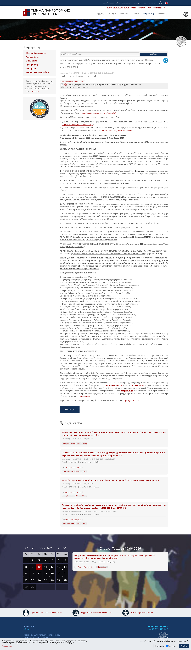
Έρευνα (135, 13)
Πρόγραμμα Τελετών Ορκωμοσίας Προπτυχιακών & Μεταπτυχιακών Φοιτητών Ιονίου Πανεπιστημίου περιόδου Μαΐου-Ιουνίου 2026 (115, 556)
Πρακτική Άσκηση (149, 3)
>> (65, 548)
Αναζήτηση (31, 68)
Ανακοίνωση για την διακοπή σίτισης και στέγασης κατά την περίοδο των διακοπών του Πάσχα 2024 (110, 480)
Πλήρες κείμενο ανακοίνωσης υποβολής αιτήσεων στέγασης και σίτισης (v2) (101, 84)
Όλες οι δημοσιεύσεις (36, 53)
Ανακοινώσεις (32, 57)
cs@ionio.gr (34, 91)
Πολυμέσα (101, 567)
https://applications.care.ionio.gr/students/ (98, 113)
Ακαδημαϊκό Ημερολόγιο (37, 72)
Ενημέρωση (148, 13)
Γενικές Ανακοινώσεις (67, 81)
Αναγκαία (160, 646)
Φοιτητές (162, 13)
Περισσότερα (7, 646)
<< (26, 548)
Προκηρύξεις (32, 64)
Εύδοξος (137, 3)
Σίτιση (76, 81)
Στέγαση (82, 81)
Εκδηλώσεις (31, 61)
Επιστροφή (69, 409)
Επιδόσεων (172, 646)
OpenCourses (108, 3)
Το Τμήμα (111, 13)
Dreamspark (126, 3)
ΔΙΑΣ (118, 3)
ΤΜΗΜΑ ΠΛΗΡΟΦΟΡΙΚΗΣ (157, 626)
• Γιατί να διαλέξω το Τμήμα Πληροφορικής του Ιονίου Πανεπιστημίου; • (136, 8)
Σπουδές (124, 13)
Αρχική (100, 13)
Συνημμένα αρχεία (73, 467)
